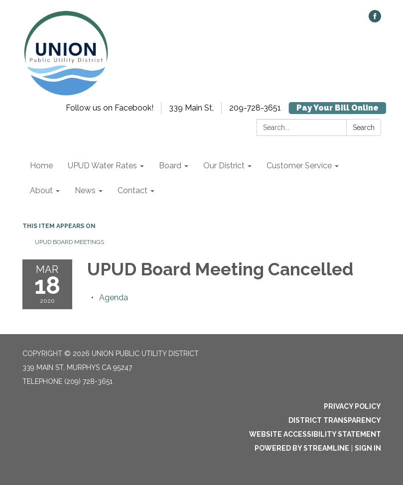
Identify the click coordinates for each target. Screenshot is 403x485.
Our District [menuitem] (224, 165)
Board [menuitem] (170, 165)
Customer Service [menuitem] (299, 165)
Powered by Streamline (302, 448)
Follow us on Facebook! (109, 108)
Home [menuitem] (41, 165)
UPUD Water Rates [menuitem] (102, 165)
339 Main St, (191, 108)
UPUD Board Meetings (69, 242)
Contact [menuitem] (132, 190)
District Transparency (334, 420)
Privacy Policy (352, 406)
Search (364, 127)
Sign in (368, 448)
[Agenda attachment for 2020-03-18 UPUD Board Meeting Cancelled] (113, 297)
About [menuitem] (41, 190)
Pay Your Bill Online (337, 108)
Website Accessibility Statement (315, 434)
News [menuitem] (85, 190)
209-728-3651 (255, 108)
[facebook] (375, 19)
